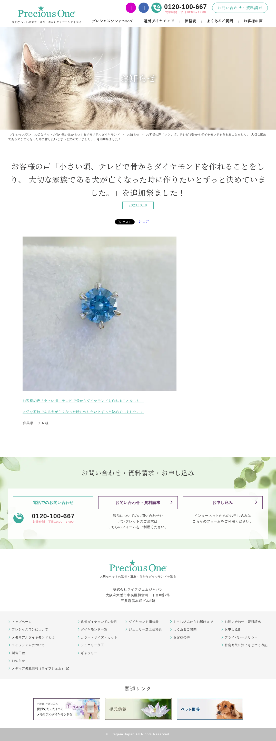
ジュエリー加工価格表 (145, 629)
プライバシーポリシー (241, 637)
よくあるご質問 (219, 20)
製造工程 (18, 653)
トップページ (22, 621)
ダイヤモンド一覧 (94, 629)
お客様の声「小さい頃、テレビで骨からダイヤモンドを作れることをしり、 (83, 401)
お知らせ (18, 661)
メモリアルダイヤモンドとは (33, 637)
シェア (144, 221)
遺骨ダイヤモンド (159, 20)
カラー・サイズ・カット (99, 637)
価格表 (190, 20)
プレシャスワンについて (113, 20)
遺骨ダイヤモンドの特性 (99, 621)
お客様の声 (253, 20)
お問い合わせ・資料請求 (240, 7)
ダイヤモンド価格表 (144, 621)
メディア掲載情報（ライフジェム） (40, 668)
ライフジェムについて (28, 645)
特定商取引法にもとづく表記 (246, 645)
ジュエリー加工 (92, 645)
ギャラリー (89, 653)
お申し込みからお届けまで (193, 621)
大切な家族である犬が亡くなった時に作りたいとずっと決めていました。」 (83, 412)
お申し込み (222, 502)
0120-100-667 (185, 6)
